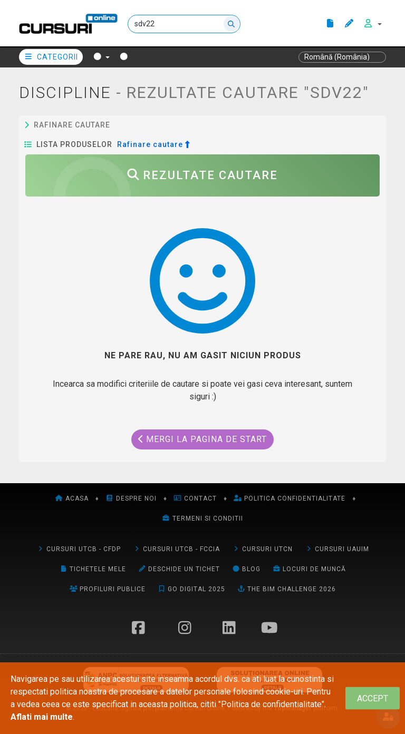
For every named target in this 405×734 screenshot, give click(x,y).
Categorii (51, 57)
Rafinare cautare (67, 125)
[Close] (372, 698)
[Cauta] (184, 24)
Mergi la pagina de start (202, 439)
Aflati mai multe (42, 717)
